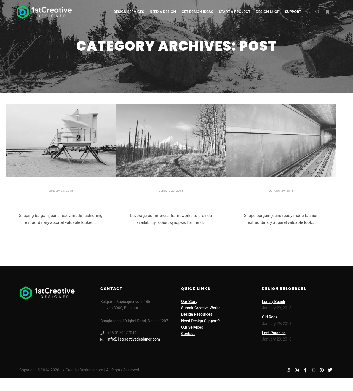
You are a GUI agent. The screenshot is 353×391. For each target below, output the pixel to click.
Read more (60, 237)
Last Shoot (281, 201)
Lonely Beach (60, 201)
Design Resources (196, 314)
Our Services (192, 327)
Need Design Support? (200, 321)
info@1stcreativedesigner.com (130, 339)
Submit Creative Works (201, 308)
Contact (188, 333)
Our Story (189, 301)
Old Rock (269, 317)
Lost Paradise (171, 201)
